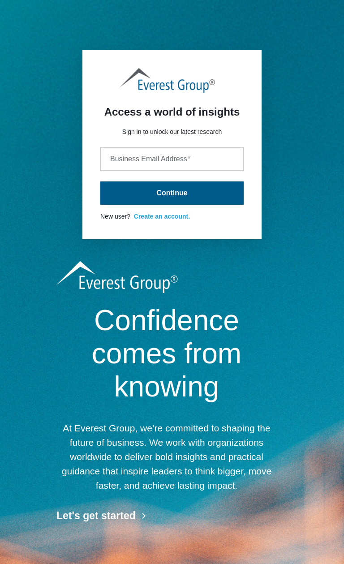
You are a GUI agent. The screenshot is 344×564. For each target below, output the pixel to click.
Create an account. (162, 216)
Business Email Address (150, 159)
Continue (171, 193)
